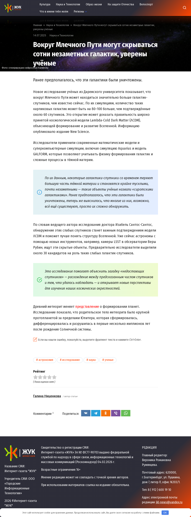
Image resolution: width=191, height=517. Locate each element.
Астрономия (46, 360)
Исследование (71, 360)
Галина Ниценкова (47, 396)
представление (87, 306)
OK (165, 512)
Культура (45, 4)
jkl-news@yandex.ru (169, 502)
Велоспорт (146, 4)
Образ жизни (94, 4)
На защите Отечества (121, 4)
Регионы (79, 11)
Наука (92, 360)
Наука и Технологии (68, 4)
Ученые (109, 360)
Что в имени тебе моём (54, 11)
